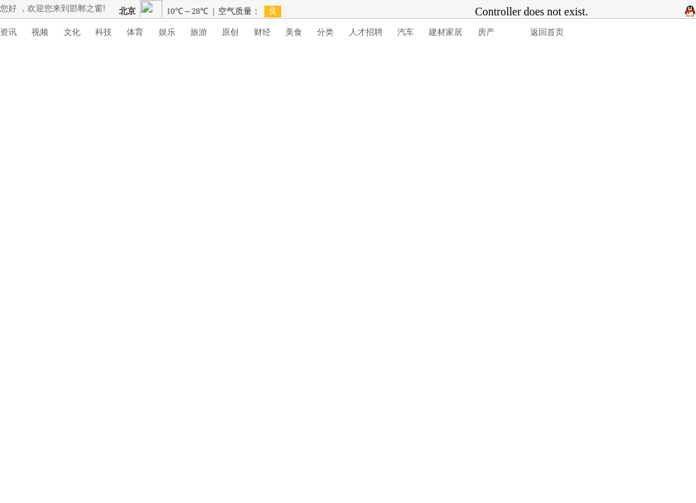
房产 (486, 32)
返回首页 (547, 32)
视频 (39, 32)
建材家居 (445, 32)
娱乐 (167, 32)
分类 (325, 32)
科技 (103, 32)
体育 (135, 32)
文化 (72, 32)
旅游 (198, 32)
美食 (293, 32)
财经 (262, 32)
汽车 (405, 32)
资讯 (8, 32)
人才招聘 (366, 32)
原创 (230, 32)
